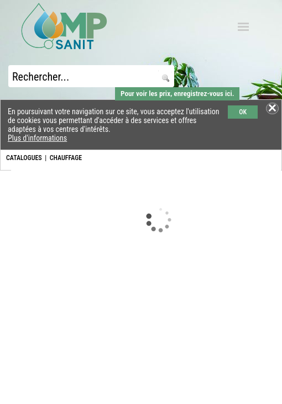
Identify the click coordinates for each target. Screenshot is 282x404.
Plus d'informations (37, 138)
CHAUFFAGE (66, 158)
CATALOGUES (24, 158)
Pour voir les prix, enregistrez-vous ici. (177, 93)
